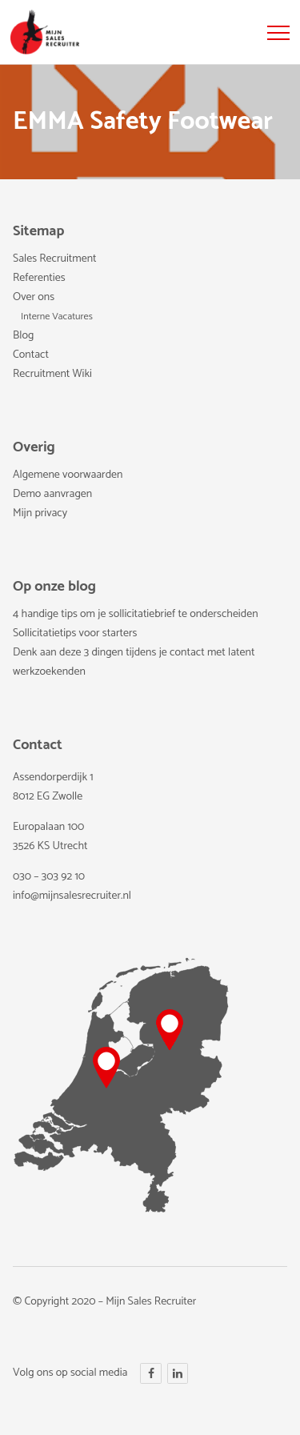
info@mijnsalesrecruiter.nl (72, 896)
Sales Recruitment (55, 259)
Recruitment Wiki (52, 374)
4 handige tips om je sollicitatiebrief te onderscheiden (135, 614)
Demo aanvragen (52, 494)
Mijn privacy (40, 513)
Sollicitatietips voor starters (75, 633)
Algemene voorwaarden (67, 475)
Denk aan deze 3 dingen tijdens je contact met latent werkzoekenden (133, 662)
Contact (31, 355)
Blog (23, 336)
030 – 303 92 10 (49, 877)
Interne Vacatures (57, 317)
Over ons (33, 297)
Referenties (39, 278)
